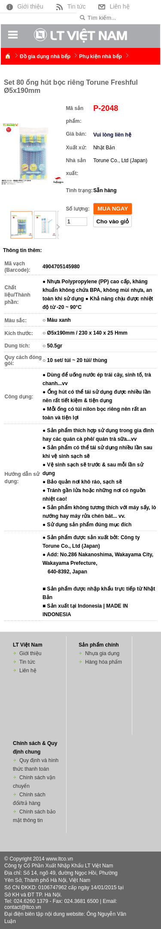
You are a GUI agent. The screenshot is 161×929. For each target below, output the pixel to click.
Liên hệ (112, 6)
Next (57, 227)
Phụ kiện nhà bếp (100, 56)
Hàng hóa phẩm (103, 662)
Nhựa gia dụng (102, 653)
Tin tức (70, 6)
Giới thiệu (23, 6)
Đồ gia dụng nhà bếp (45, 56)
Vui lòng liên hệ (112, 135)
